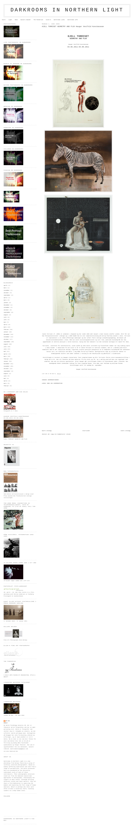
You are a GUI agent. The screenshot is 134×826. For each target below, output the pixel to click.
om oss (8, 720)
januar (6, 302)
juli (5, 317)
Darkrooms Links (59, 20)
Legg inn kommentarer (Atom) (61, 434)
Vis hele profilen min (11, 751)
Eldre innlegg (125, 430)
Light (10, 20)
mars (5, 288)
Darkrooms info (73, 20)
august (6, 315)
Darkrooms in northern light (67, 10)
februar (6, 329)
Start (4, 20)
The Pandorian (38, 20)
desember (7, 305)
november (7, 290)
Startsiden (86, 430)
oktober (6, 293)
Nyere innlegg (47, 430)
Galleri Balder (26, 20)
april (5, 285)
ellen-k (48, 20)
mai (5, 322)
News (16, 20)
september (7, 295)
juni (5, 319)
